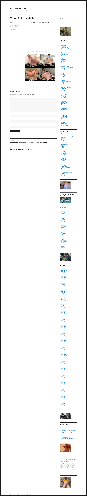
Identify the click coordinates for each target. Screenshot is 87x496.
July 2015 (62, 329)
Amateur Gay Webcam (65, 66)
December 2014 (63, 338)
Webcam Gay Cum (64, 123)
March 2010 (63, 404)
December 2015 (63, 324)
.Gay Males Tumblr (64, 133)
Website (12, 124)
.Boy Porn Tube (63, 44)
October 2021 (63, 277)
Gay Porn (62, 155)
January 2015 (63, 336)
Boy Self (62, 76)
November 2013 (63, 353)
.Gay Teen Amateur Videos (65, 48)
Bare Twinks (63, 68)
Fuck (66, 463)
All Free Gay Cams (64, 143)
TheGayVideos (63, 173)
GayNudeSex (63, 100)
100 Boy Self (63, 137)
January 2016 (63, 322)
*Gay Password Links (65, 58)
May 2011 (62, 388)
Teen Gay (62, 467)
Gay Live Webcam (64, 94)
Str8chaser (63, 114)
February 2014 (63, 349)
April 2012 (63, 375)
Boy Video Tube (63, 77)
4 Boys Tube (63, 141)
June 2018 (62, 293)
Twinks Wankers (64, 121)
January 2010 (63, 406)
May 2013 (62, 360)
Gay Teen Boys (70, 463)
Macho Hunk (63, 165)
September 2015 (64, 327)
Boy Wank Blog (63, 79)
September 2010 (64, 397)
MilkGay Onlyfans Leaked (65, 166)
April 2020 (63, 283)
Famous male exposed (65, 150)
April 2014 (63, 347)
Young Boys (15, 27)
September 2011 (64, 383)
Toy (61, 238)
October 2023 (63, 271)
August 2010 (63, 398)
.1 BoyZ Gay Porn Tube (65, 42)
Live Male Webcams (64, 164)
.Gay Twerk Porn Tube (65, 51)
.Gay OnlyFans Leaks (64, 47)
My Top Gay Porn (64, 108)
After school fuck (64, 433)
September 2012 (64, 369)
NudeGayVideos (64, 109)
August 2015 (63, 328)
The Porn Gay (63, 118)
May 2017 (62, 305)
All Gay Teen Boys (64, 63)
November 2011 (63, 381)
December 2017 (63, 299)
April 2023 (63, 272)
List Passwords (63, 161)
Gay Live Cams (63, 93)
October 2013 (63, 354)
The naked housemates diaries (66, 172)
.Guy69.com (63, 52)
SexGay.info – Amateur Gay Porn (67, 112)
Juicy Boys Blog (63, 160)
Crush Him (63, 83)
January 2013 (63, 364)
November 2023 (64, 270)
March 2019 (63, 289)
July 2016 (62, 315)
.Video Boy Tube (64, 56)
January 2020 (63, 284)
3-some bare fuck (64, 426)
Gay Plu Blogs (63, 96)
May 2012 (62, 374)
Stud (62, 234)
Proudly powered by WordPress (23, 494)
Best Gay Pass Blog (64, 69)
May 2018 (62, 294)
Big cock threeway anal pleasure (66, 432)
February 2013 (63, 363)
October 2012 (63, 368)
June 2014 (62, 345)
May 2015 (62, 332)
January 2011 (63, 392)
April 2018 (63, 296)
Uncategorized (63, 240)
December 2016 (64, 310)
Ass (68, 459)
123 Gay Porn (63, 60)
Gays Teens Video (64, 102)
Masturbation (63, 226)
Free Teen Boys (63, 152)
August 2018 (63, 292)
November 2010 (64, 395)
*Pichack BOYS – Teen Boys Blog (67, 136)
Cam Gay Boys (63, 80)
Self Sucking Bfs (64, 111)
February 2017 (63, 307)
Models (62, 227)
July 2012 (62, 371)
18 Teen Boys (63, 62)
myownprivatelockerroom (65, 167)
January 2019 (63, 290)
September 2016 (64, 313)
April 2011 (62, 389)
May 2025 (62, 269)
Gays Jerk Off (63, 157)
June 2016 (63, 317)
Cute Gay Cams (63, 84)
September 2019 (64, 285)
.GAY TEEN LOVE (64, 49)
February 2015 (63, 335)
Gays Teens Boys (64, 101)
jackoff (62, 465)
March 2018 (63, 297)
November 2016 (64, 311)
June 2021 (62, 278)
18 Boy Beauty (63, 139)
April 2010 (63, 403)
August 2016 (63, 314)
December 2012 (63, 366)
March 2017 (63, 306)
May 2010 (62, 402)
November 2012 (64, 367)
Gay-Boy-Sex (63, 98)
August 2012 (63, 370)
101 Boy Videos (63, 138)
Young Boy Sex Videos (65, 125)
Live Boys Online (64, 105)
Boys (75, 459)
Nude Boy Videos (64, 168)
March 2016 (63, 320)
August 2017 (63, 303)
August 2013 (63, 356)
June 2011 (62, 387)
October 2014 (63, 340)
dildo (70, 461)
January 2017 (63, 308)
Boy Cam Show (63, 74)
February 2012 (63, 377)
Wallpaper (67, 469)
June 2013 (62, 359)
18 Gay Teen (63, 61)
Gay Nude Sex (63, 95)
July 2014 (62, 343)
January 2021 (63, 279)
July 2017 (62, 304)
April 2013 (63, 361)
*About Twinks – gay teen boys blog (67, 134)
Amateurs (62, 210)
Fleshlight (63, 219)
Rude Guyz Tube (64, 171)
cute (11, 29)
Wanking (62, 245)
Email (12, 119)
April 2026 (63, 268)
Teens (11, 26)
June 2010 (62, 401)
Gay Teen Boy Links (18, 8)
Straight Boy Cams (64, 115)
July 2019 (62, 286)
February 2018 (63, 298)
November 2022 (64, 273)
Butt (61, 461)
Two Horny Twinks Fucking (66, 437)
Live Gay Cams (63, 107)
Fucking (62, 220)
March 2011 (63, 390)
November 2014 (64, 339)
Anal (66, 459)
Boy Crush (63, 75)
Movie (18, 25)
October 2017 (63, 300)
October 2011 (63, 382)
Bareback (62, 211)
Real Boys (62, 169)
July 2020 (62, 282)
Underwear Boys (64, 241)
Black (62, 214)
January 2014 (63, 350)
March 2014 (63, 348)
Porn (71, 465)
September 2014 (64, 341)
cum (62, 217)
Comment (12, 97)
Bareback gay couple (64, 429)
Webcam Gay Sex (64, 175)
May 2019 (62, 287)
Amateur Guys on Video (65, 144)
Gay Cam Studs (63, 154)
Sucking (62, 235)
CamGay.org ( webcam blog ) (66, 81)
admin (11, 22)
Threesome (67, 467)
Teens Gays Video (64, 117)
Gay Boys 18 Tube (64, 89)
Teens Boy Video (64, 116)
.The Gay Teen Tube (64, 54)
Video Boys (17, 26)
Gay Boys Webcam (64, 90)
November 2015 (64, 325)
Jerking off (63, 225)
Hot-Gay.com (63, 159)
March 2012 (63, 376)
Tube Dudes (63, 119)
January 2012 (63, 378)
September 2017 (64, 301)
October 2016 (63, 312)
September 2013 (64, 355)
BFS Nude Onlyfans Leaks (65, 70)
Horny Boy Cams (64, 103)
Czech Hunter (63, 86)
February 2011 (63, 391)
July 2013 (62, 357)
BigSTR (62, 72)
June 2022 (63, 275)
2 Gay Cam (63, 140)
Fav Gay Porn (63, 88)
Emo (72, 461)
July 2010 (62, 399)
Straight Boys (63, 233)
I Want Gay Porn (64, 104)
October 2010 (63, 396)
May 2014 (62, 346)
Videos (11, 27)
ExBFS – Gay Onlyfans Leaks (66, 87)
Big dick (11, 25)
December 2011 (63, 380)
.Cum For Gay (63, 45)
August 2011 (63, 384)
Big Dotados (63, 146)
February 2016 (63, 321)
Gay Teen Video (63, 97)
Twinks (14, 26)
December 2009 (64, 408)
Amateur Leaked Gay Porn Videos (67, 67)
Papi (62, 110)
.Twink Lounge (63, 55)
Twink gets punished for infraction (67, 438)
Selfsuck (62, 231)
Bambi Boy (63, 145)
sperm (62, 232)
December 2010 (63, 394)
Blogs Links (63, 22)
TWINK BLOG (63, 174)
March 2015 (63, 334)
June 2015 (62, 331)
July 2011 (62, 385)
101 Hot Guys (63, 59)
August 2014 (63, 342)
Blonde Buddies (64, 436)
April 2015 (63, 333)
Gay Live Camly (63, 91)
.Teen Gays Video (64, 53)
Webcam (62, 246)
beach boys (63, 212)
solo (73, 465)
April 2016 (63, 319)
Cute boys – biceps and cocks (66, 427)
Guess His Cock (63, 158)
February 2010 (63, 405)
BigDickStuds (63, 147)
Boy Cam (62, 73)
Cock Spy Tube (63, 82)
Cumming (63, 218)
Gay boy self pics (64, 153)
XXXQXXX (63, 124)
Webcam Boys (63, 122)
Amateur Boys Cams (64, 65)
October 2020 (63, 280)
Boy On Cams (63, 148)
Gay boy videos (63, 221)
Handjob (15, 25)
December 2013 (63, 352)
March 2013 (63, 362)
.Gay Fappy (63, 46)
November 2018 (64, 291)
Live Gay (62, 162)
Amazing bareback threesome (66, 434)
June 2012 (62, 373)
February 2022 (63, 276)
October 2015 (63, 326)
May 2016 (62, 318)
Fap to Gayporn (63, 151)
